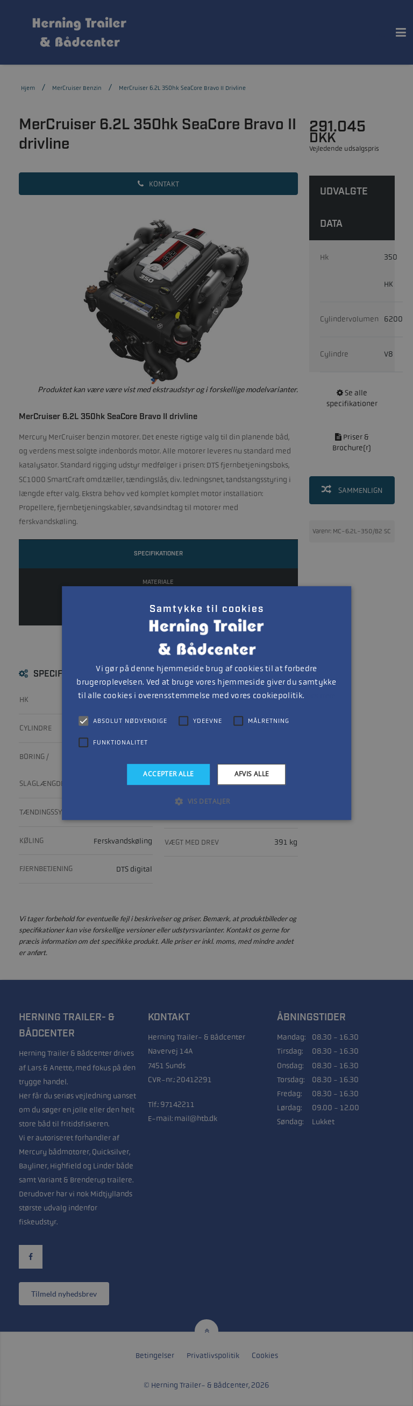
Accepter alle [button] (168, 773)
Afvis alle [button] (251, 773)
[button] (206, 801)
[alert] (206, 703)
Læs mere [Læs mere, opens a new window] (320, 696)
